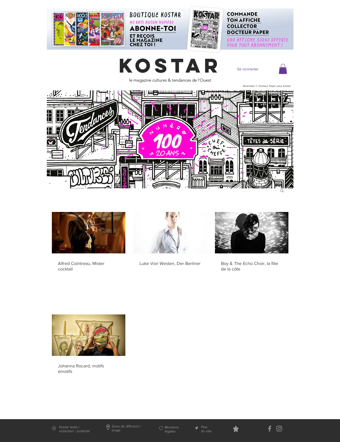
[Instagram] (279, 428)
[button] (283, 69)
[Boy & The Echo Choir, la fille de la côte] (251, 232)
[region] (170, 139)
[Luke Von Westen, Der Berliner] (170, 232)
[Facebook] (270, 428)
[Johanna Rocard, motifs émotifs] (88, 335)
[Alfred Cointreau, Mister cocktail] (88, 232)
